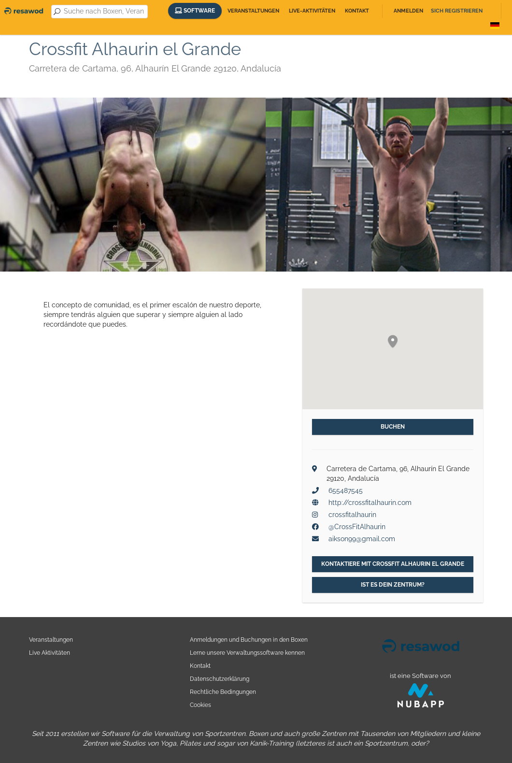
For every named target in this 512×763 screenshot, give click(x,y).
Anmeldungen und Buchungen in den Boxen (249, 639)
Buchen (393, 426)
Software (195, 10)
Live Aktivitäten (49, 652)
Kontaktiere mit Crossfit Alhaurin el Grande (392, 564)
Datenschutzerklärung (219, 678)
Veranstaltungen (253, 11)
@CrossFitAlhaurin (356, 527)
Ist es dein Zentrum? (393, 584)
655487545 (345, 490)
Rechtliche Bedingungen (223, 691)
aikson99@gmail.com (361, 539)
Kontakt (357, 11)
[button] (392, 342)
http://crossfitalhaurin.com (370, 502)
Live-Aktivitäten (312, 11)
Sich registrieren (457, 11)
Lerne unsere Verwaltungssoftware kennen (247, 652)
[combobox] (103, 11)
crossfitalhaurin (352, 514)
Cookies (200, 704)
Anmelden (408, 11)
